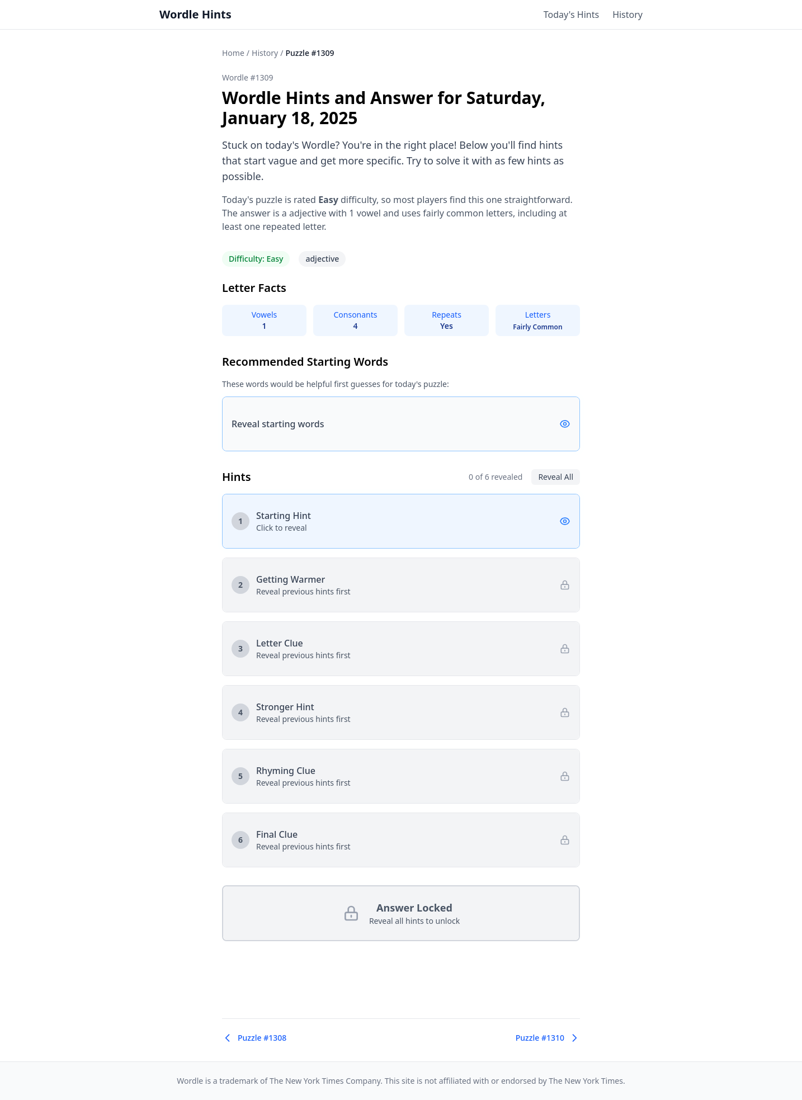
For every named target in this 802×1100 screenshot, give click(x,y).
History (627, 14)
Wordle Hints (195, 14)
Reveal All (555, 476)
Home (233, 53)
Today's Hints (571, 14)
